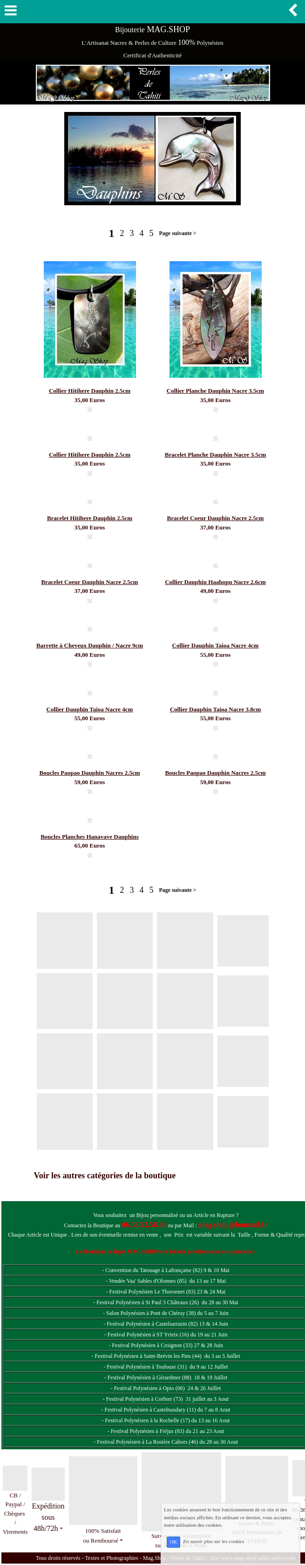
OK (173, 1541)
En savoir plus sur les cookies (213, 1541)
